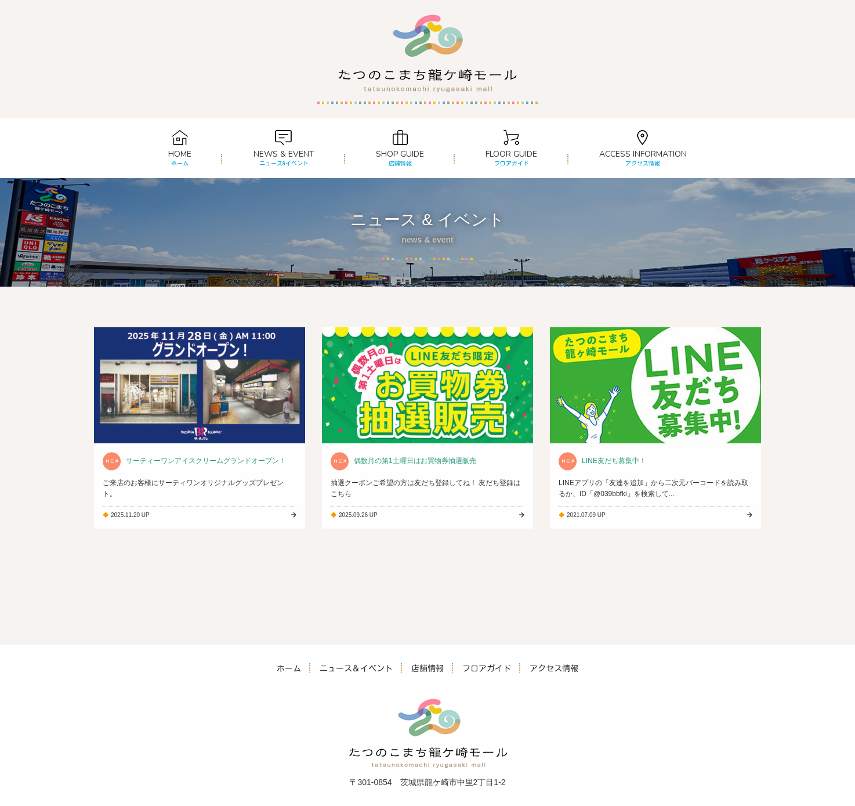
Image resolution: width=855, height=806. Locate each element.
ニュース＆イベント (356, 668)
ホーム (289, 668)
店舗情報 (427, 668)
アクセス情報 (554, 668)
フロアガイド (486, 668)
